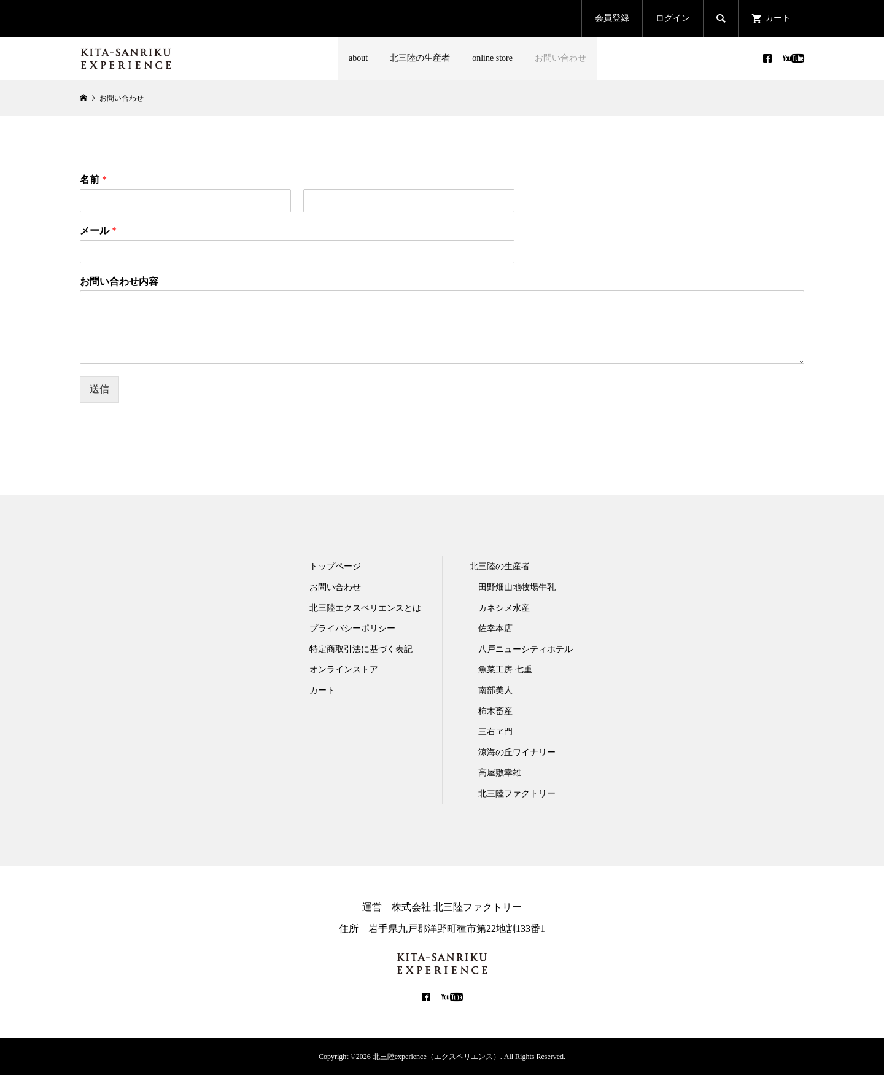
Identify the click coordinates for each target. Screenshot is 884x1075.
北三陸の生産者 (420, 58)
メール (98, 230)
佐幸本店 (495, 628)
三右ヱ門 (495, 731)
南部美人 (495, 690)
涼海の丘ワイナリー (517, 752)
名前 (93, 179)
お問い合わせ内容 (119, 281)
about (358, 58)
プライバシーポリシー (352, 628)
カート (322, 690)
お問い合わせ (560, 58)
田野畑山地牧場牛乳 (517, 587)
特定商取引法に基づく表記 (361, 649)
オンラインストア (343, 669)
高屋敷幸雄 (499, 772)
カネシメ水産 (504, 608)
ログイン (673, 18)
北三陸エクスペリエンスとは (365, 608)
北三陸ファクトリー (517, 793)
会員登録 (612, 18)
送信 (99, 389)
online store (492, 58)
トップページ (335, 566)
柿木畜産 (495, 711)
